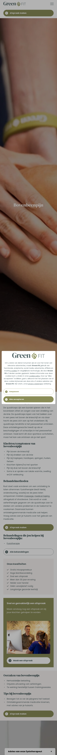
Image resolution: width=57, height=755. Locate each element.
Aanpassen (14, 391)
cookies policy (34, 376)
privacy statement (35, 384)
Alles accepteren (16, 399)
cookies (14, 371)
